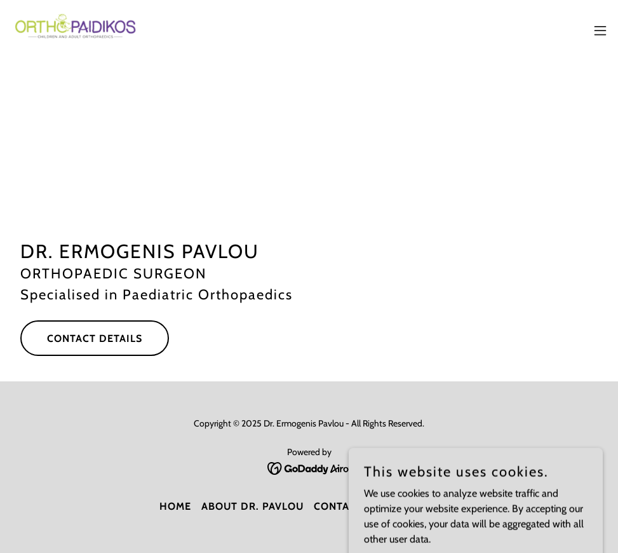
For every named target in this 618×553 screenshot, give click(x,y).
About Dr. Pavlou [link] (252, 506)
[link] (77, 30)
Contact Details (94, 338)
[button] (600, 30)
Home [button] (175, 506)
